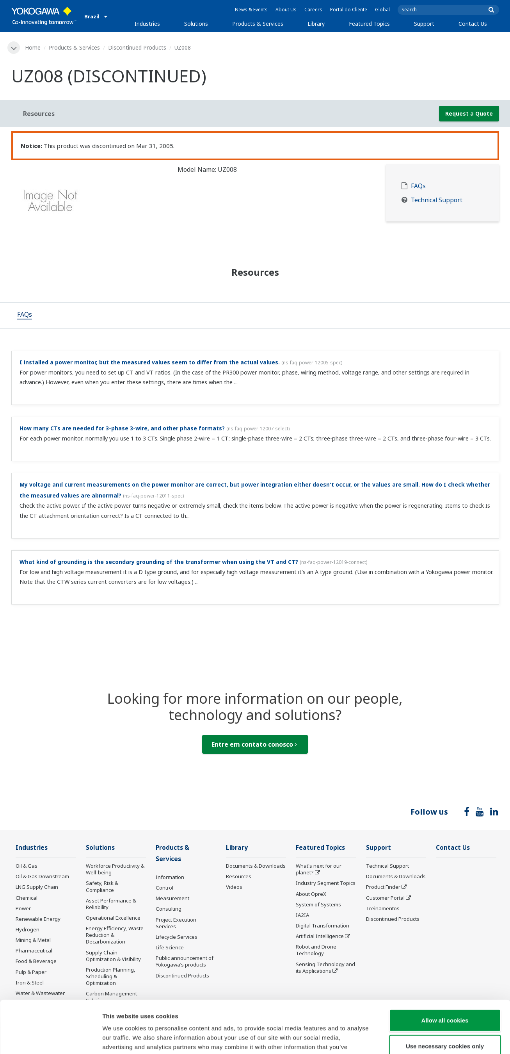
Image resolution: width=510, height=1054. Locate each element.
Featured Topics (369, 23)
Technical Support (436, 200)
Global (382, 9)
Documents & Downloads (256, 865)
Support (424, 23)
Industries (147, 23)
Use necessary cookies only (445, 996)
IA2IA (302, 914)
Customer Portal (385, 897)
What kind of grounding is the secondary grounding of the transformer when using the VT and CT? (159, 561)
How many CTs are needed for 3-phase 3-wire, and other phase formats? (122, 428)
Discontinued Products (137, 47)
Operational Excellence (113, 917)
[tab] (24, 315)
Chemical (26, 897)
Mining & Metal (33, 939)
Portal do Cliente (348, 9)
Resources (238, 876)
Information (170, 877)
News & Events (251, 9)
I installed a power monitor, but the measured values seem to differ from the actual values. (150, 362)
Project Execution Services (176, 923)
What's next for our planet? (318, 869)
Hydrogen (27, 929)
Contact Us (472, 23)
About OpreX (311, 893)
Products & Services (257, 23)
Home (33, 47)
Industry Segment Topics (325, 882)
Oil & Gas (26, 865)
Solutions (196, 23)
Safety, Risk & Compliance (102, 886)
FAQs (418, 186)
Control (164, 887)
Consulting (168, 908)
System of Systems (318, 904)
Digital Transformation (322, 925)
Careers (313, 9)
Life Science (170, 947)
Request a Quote (469, 113)
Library (316, 23)
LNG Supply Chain (37, 886)
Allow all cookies (445, 971)
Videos (234, 886)
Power (23, 908)
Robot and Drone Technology (316, 950)
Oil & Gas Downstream (42, 876)
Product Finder (383, 886)
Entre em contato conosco (254, 744)
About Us (286, 9)
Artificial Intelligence (320, 936)
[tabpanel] (88, 203)
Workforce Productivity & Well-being (115, 869)
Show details (409, 1038)
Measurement (172, 898)
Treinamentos (383, 908)
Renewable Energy (38, 918)
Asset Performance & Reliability (111, 904)
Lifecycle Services (176, 936)
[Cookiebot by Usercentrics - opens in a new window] (50, 1039)
